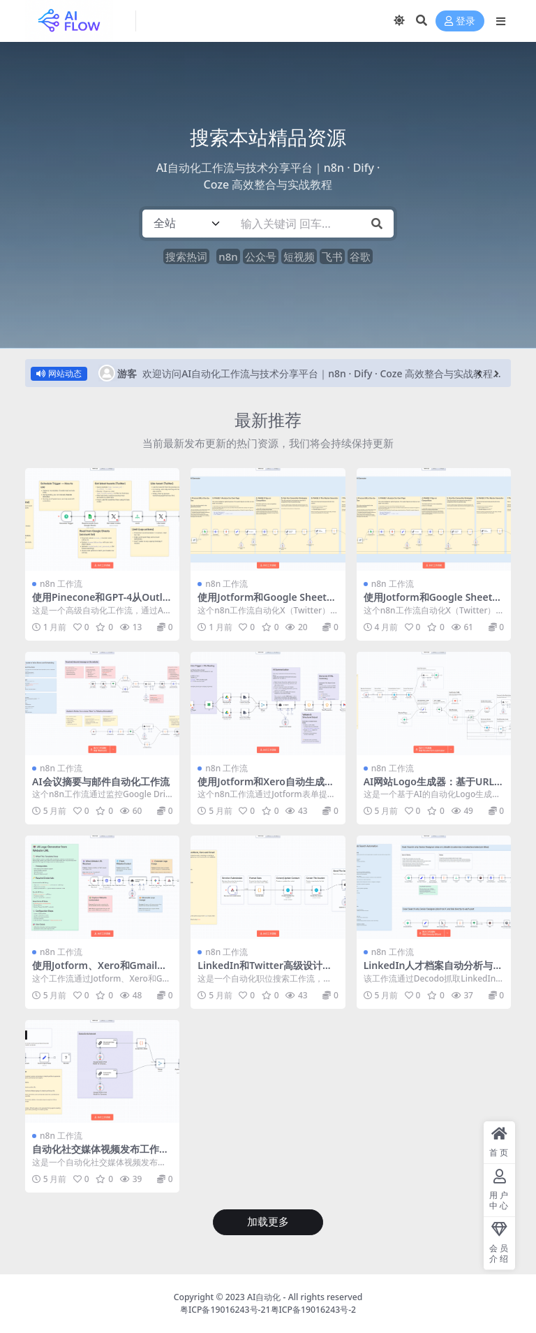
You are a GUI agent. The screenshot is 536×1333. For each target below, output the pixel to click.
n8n (227, 256)
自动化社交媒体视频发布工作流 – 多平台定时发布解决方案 (100, 1154)
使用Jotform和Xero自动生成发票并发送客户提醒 (266, 787)
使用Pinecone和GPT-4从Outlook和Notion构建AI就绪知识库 (100, 602)
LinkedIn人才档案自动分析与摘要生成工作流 (433, 971)
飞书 (332, 256)
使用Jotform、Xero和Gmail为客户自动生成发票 (99, 971)
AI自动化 (264, 1297)
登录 (460, 21)
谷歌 (360, 256)
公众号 (260, 256)
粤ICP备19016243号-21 (225, 1310)
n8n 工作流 (61, 584)
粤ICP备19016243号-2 (314, 1310)
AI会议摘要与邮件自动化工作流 (101, 781)
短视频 (299, 256)
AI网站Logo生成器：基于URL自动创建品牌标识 (429, 787)
